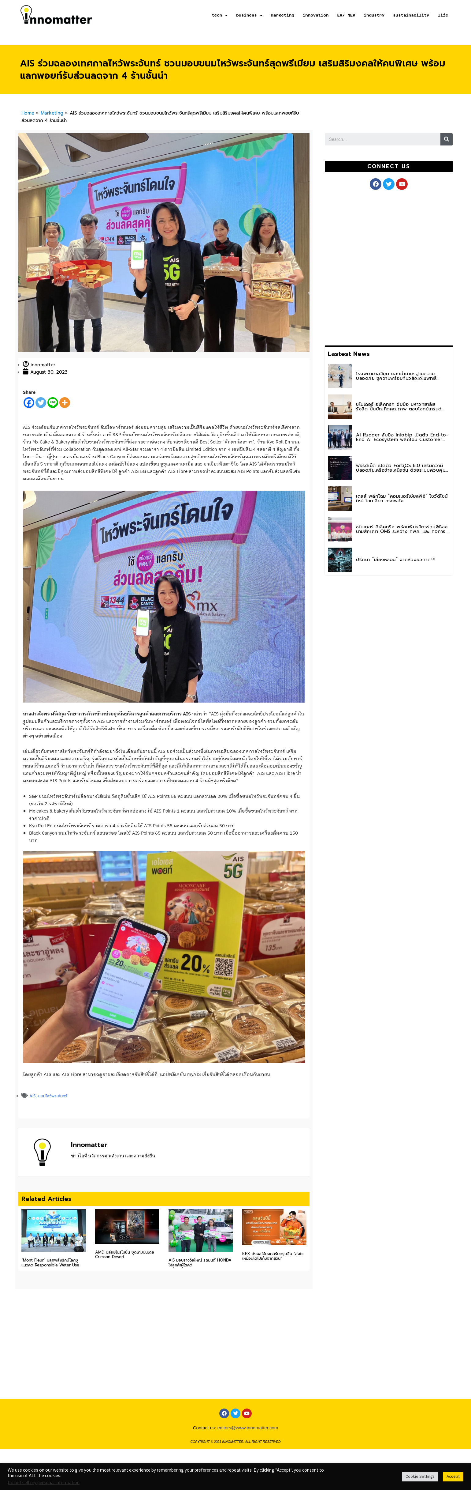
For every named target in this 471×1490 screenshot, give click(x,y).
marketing (282, 15)
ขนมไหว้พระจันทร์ (52, 1096)
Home (27, 113)
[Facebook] (29, 402)
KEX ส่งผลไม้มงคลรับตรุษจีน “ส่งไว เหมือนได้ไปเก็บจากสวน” (272, 1256)
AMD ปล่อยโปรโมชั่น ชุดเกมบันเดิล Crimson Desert (124, 1254)
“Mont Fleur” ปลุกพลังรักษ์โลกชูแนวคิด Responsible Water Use (50, 1262)
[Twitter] (40, 402)
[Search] (446, 139)
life (443, 15)
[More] (64, 402)
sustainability (411, 15)
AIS (32, 1096)
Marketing (52, 113)
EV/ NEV (346, 15)
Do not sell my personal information (44, 1483)
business (249, 15)
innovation (316, 15)
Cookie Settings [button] (420, 1476)
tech (220, 15)
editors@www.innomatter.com (247, 1451)
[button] (388, 166)
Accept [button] (453, 1476)
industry (374, 15)
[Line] (52, 402)
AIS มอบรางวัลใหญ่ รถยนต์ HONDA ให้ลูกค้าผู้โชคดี (200, 1262)
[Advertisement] (371, 266)
